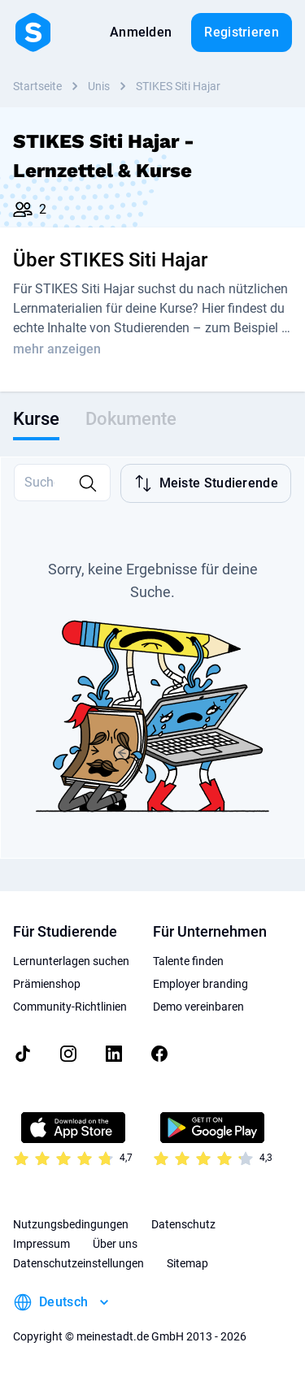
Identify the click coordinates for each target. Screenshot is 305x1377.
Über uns (115, 1243)
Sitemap (187, 1263)
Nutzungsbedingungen (71, 1224)
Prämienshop (47, 983)
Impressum (41, 1243)
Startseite (37, 86)
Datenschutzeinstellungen (78, 1263)
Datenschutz (183, 1224)
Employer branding (200, 983)
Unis (99, 86)
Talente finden (188, 961)
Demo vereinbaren (198, 1006)
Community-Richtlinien (70, 1006)
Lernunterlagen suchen (71, 961)
